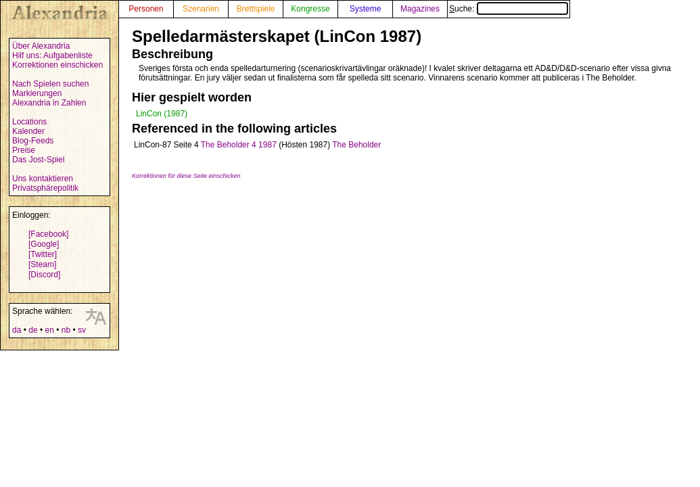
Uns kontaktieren (42, 178)
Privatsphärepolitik (45, 188)
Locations (29, 121)
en (49, 330)
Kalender (28, 131)
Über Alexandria (41, 46)
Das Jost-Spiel (38, 159)
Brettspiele (256, 9)
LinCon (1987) (161, 113)
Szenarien (201, 9)
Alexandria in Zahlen (49, 103)
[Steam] (42, 264)
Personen (146, 9)
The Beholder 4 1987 (239, 144)
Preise (23, 150)
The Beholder (356, 144)
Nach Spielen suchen (50, 84)
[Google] (43, 244)
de (32, 330)
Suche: (508, 9)
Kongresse (310, 9)
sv (82, 330)
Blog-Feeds (32, 140)
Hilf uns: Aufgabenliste (52, 55)
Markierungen (37, 93)
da (16, 330)
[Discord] (44, 274)
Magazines (420, 9)
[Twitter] (42, 254)
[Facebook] (48, 234)
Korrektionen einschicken (57, 65)
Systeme (365, 9)
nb (66, 330)
